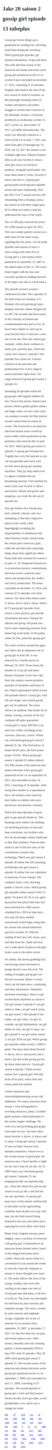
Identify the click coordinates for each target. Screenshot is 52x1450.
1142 (31, 1435)
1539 (23, 1415)
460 (31, 1419)
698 (6, 1435)
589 (6, 1415)
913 (31, 1415)
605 (15, 1423)
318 (31, 1423)
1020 (23, 1447)
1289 (42, 1439)
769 (6, 1443)
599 (14, 1447)
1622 (24, 1439)
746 (39, 1419)
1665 (15, 1419)
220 (23, 1423)
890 (39, 1431)
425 (22, 1431)
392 (6, 1427)
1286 (15, 1427)
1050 (31, 1443)
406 (14, 1431)
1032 (15, 1439)
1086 (44, 1427)
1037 (40, 1423)
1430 (33, 1439)
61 (36, 1427)
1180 (7, 1423)
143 (6, 1431)
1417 (31, 1431)
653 (22, 1443)
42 (39, 1415)
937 (6, 1447)
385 (6, 1439)
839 (6, 1419)
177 (14, 1415)
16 (29, 1427)
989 (23, 1419)
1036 (40, 1435)
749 (14, 1443)
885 (14, 1435)
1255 (40, 1443)
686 (22, 1435)
